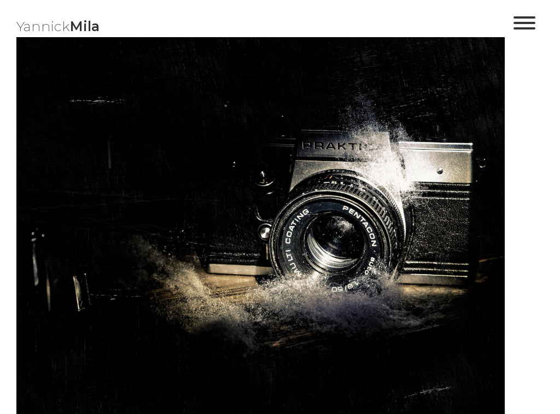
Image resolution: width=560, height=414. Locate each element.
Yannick (58, 26)
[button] (524, 27)
